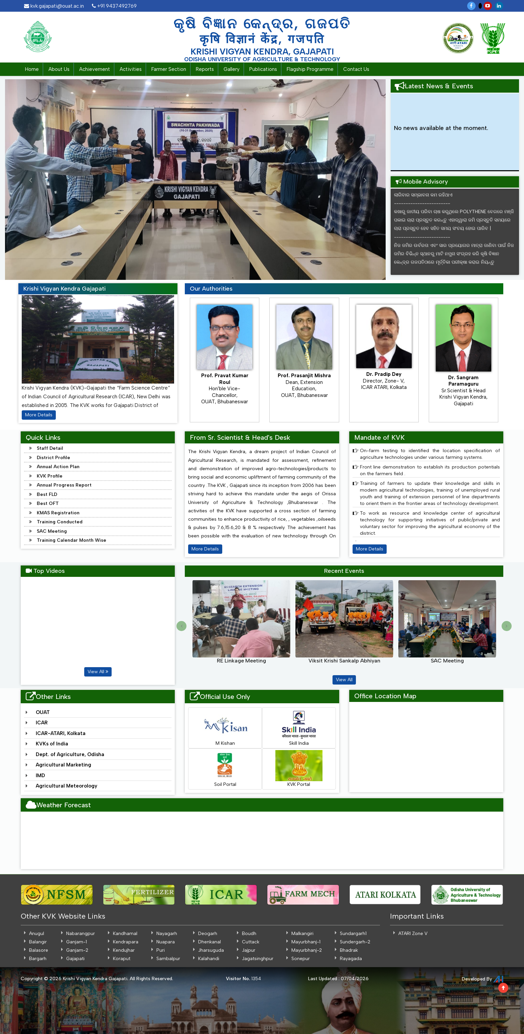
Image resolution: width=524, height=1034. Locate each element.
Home (32, 69)
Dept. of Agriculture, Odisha (70, 754)
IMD (40, 775)
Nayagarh (166, 933)
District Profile (53, 457)
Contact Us (356, 69)
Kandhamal (125, 933)
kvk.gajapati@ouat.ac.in (54, 6)
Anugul (36, 933)
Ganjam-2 (77, 950)
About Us (59, 69)
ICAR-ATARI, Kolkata (61, 733)
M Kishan (225, 727)
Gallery (232, 69)
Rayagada (351, 958)
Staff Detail (50, 448)
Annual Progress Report (64, 485)
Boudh (249, 933)
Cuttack (250, 942)
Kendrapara (125, 942)
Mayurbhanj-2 (306, 950)
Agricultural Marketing (63, 765)
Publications (263, 69)
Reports (205, 69)
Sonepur (300, 958)
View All (98, 672)
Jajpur (248, 950)
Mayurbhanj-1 (305, 942)
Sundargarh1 (353, 933)
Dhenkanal (209, 942)
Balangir (38, 942)
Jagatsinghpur (257, 958)
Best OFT (48, 503)
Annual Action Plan (58, 467)
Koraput (121, 958)
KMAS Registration (58, 513)
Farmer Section (168, 69)
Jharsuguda (211, 950)
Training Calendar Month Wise (71, 540)
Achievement (94, 69)
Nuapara (165, 942)
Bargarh (37, 958)
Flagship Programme (310, 69)
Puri (160, 950)
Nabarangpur (80, 933)
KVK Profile (49, 476)
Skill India (298, 727)
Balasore (38, 950)
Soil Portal (225, 768)
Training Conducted (60, 522)
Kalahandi (208, 958)
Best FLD (47, 494)
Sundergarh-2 (355, 942)
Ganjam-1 (76, 942)
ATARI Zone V (412, 933)
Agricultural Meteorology (66, 786)
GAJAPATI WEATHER (262, 841)
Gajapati (75, 958)
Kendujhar (124, 950)
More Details (38, 415)
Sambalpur (168, 958)
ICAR (42, 723)
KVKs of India (52, 744)
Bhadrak (349, 950)
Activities (131, 69)
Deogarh (207, 933)
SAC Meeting (52, 531)
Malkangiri (302, 933)
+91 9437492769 (114, 6)
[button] (24, 179)
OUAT (43, 712)
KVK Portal (298, 768)
